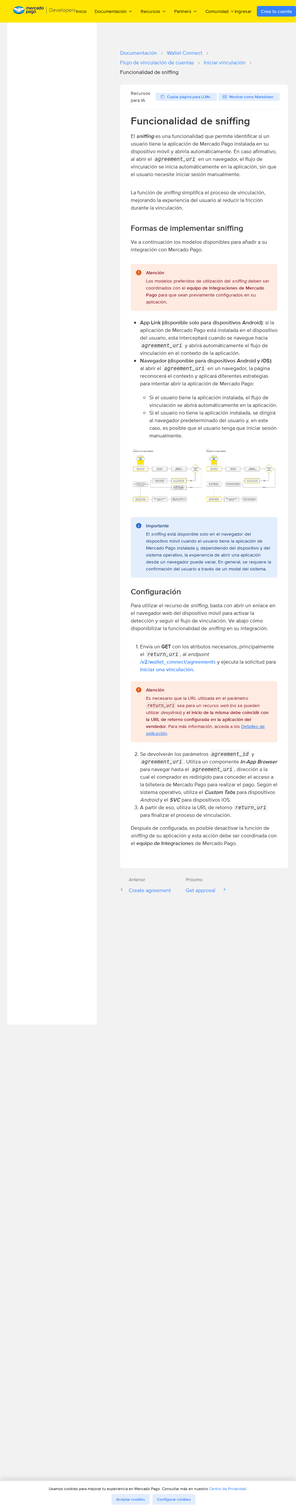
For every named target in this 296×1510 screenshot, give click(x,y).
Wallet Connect (184, 53)
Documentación (138, 53)
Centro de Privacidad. (228, 1488)
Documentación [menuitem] (114, 11)
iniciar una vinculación (166, 669)
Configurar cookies (174, 1499)
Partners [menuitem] (185, 11)
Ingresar (243, 11)
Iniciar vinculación (225, 62)
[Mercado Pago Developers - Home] (44, 11)
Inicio (81, 11)
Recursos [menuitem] (153, 11)
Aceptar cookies (130, 1499)
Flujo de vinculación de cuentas (157, 62)
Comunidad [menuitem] (220, 11)
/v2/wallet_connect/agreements (178, 662)
